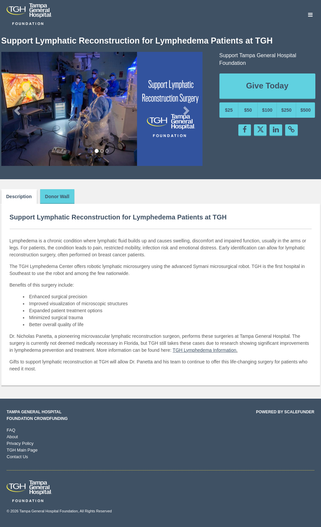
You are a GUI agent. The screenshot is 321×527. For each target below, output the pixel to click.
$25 (229, 110)
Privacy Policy (20, 443)
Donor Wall (57, 196)
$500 (305, 110)
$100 (267, 110)
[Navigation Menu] (310, 15)
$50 (248, 110)
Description (19, 196)
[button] (16, 108)
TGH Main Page (22, 450)
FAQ (11, 430)
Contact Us (17, 456)
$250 (286, 110)
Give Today (267, 85)
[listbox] (101, 109)
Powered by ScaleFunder (285, 412)
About (12, 436)
